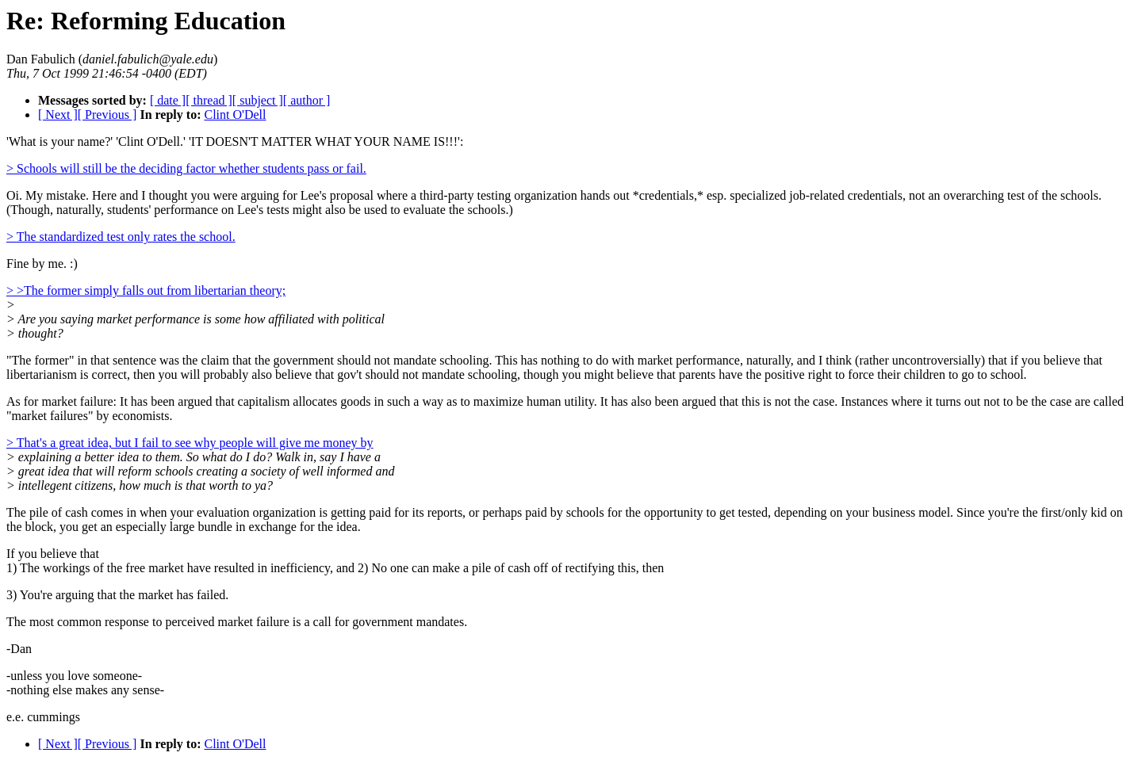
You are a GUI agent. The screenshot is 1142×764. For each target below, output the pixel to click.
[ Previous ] (107, 114)
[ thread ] (209, 100)
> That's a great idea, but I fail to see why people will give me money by (190, 442)
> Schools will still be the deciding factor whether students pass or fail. (186, 168)
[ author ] (307, 100)
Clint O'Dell (235, 114)
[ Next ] (58, 114)
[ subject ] (257, 100)
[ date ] (168, 100)
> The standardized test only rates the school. (121, 236)
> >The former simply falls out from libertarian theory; (146, 290)
